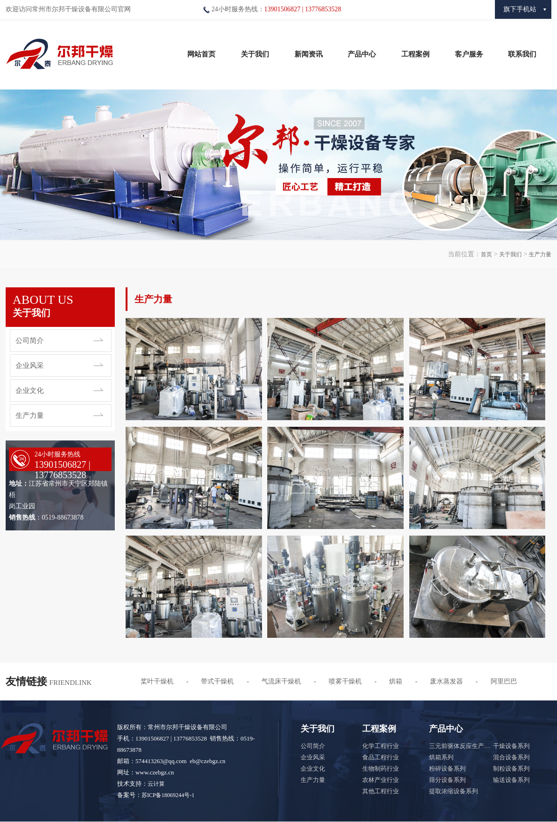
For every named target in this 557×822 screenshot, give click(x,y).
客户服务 (469, 54)
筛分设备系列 (447, 779)
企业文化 (30, 390)
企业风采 (30, 365)
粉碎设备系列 (447, 768)
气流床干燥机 (281, 681)
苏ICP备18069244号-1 (168, 795)
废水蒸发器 (446, 681)
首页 (486, 254)
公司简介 (30, 340)
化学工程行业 (380, 745)
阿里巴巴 (504, 681)
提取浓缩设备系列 (453, 791)
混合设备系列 (511, 757)
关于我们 (255, 54)
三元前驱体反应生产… (459, 745)
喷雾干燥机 (345, 681)
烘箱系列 (441, 757)
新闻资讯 (308, 54)
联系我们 (522, 54)
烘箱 (395, 681)
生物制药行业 (380, 768)
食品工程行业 (380, 757)
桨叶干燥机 (157, 681)
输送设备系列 (511, 779)
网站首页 (201, 54)
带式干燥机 (217, 681)
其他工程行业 (380, 791)
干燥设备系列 (511, 745)
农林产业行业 (380, 779)
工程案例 (415, 54)
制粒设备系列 (511, 768)
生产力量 (540, 254)
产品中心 (362, 54)
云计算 (156, 784)
